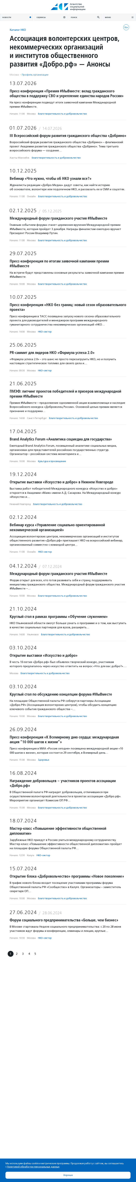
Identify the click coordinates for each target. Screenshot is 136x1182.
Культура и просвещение (52, 461)
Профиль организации (35, 74)
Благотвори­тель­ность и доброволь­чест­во (62, 113)
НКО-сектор (45, 331)
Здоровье (43, 759)
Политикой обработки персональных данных (33, 1166)
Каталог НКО (18, 29)
